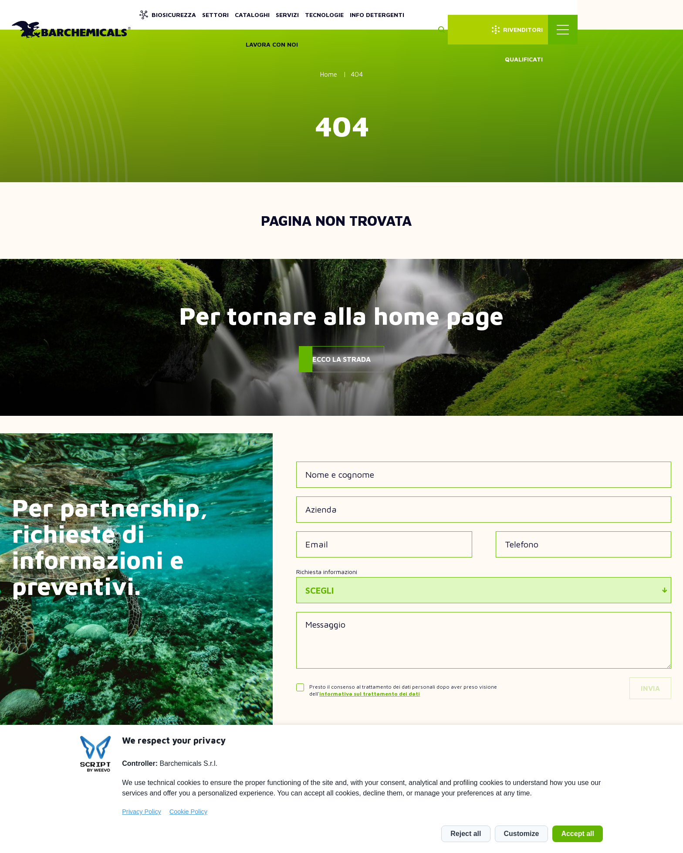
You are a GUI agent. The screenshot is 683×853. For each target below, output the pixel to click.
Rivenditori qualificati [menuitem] (608, 14)
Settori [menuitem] (290, 14)
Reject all (465, 833)
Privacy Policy (141, 811)
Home (328, 74)
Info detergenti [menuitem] (451, 14)
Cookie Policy (188, 811)
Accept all (577, 833)
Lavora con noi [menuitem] (511, 14)
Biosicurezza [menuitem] (248, 14)
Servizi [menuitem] (361, 14)
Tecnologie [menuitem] (398, 14)
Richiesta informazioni (326, 571)
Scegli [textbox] (319, 590)
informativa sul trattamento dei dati (369, 693)
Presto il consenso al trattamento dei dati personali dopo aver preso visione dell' (403, 690)
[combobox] (483, 590)
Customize (521, 833)
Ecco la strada (341, 359)
